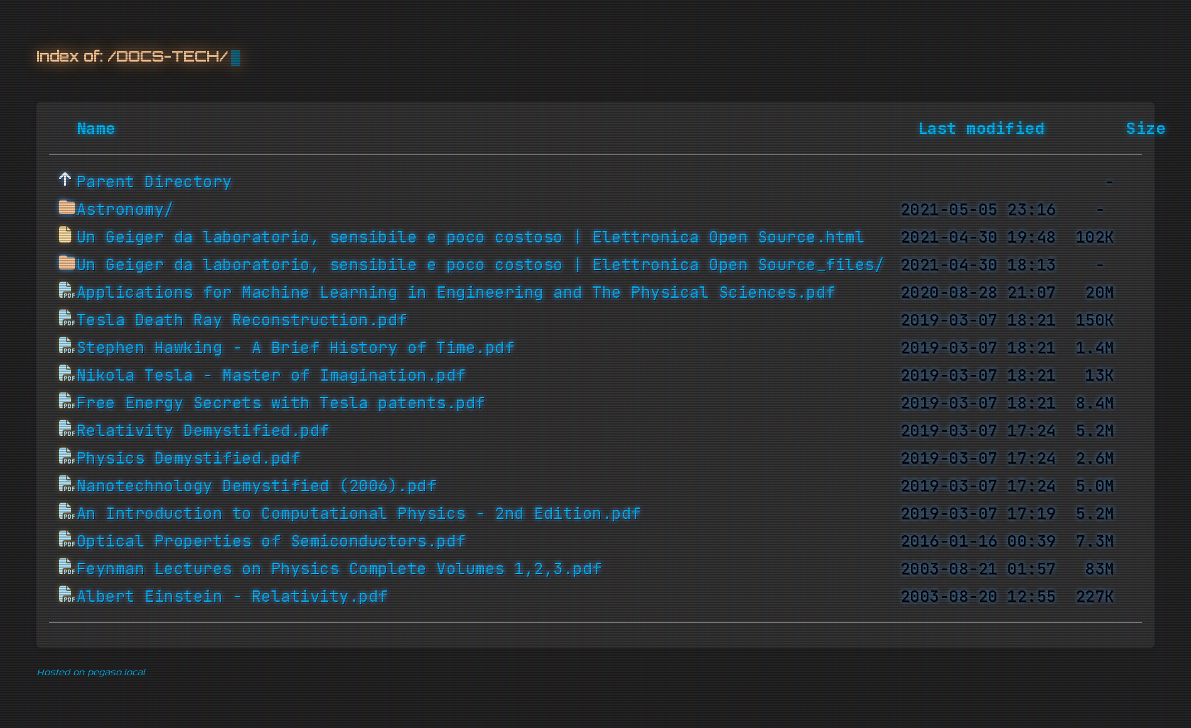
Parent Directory (154, 182)
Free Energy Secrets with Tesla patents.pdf (281, 403)
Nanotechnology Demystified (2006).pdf (257, 486)
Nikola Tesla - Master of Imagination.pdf (271, 375)
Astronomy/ (125, 209)
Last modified (981, 128)
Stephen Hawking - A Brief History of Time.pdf (296, 348)
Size (1145, 128)
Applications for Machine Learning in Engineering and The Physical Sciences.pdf (456, 292)
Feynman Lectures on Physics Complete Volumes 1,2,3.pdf (339, 569)
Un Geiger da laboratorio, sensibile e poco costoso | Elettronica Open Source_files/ (481, 265)
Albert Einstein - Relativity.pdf (232, 596)
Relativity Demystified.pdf (203, 431)
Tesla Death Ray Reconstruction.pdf (242, 320)
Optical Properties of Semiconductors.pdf (271, 541)
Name (96, 128)
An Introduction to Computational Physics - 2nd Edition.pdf (359, 513)
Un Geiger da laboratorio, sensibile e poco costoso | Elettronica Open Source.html (471, 237)
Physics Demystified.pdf (189, 458)
